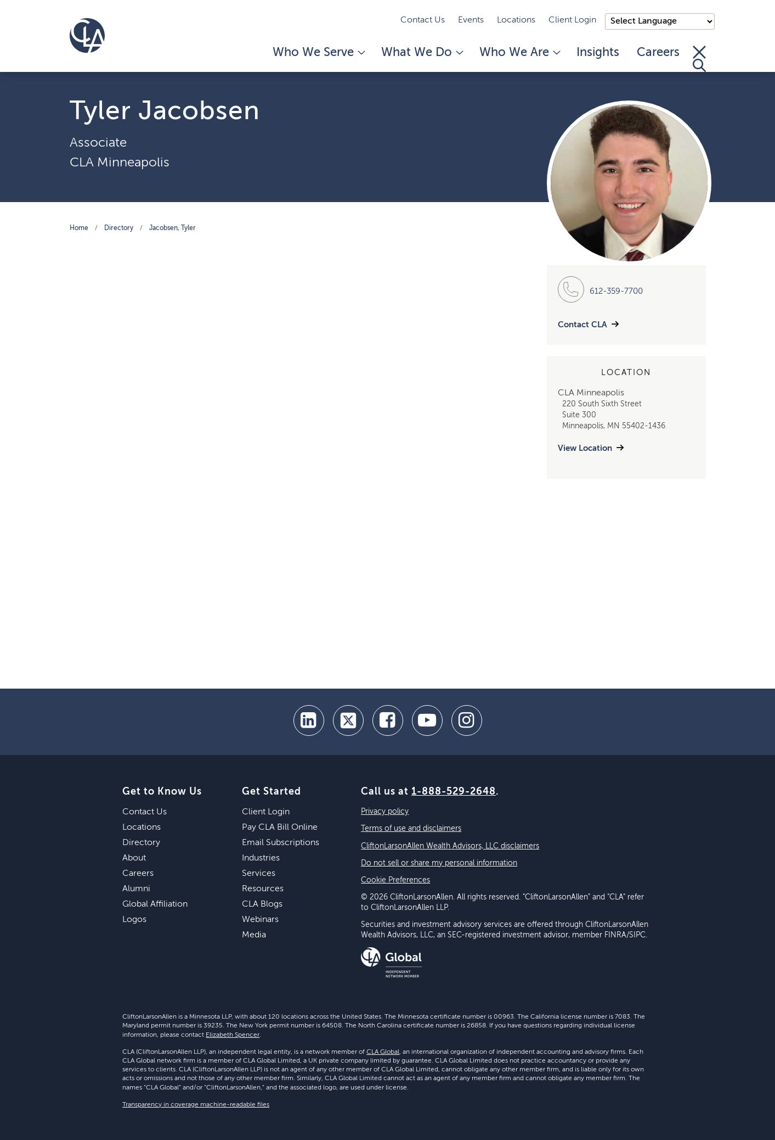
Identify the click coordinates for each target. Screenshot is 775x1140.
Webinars (260, 919)
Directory (118, 228)
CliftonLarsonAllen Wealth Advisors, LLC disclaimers (450, 846)
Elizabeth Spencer (232, 1035)
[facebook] (387, 720)
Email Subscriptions (280, 843)
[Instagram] (466, 720)
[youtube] (427, 720)
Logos (134, 919)
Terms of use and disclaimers (411, 828)
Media (254, 935)
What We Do (421, 53)
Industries (261, 858)
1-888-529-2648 (453, 792)
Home (79, 228)
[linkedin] (308, 720)
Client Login (572, 20)
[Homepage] (87, 36)
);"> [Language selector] (660, 21)
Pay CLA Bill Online (280, 827)
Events (471, 20)
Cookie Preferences (395, 880)
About (134, 858)
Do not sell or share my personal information (439, 863)
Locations (516, 20)
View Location (585, 448)
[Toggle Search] (699, 59)
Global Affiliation (155, 904)
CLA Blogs (262, 904)
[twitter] (348, 720)
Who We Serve (318, 53)
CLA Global (382, 1052)
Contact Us (422, 20)
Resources (263, 889)
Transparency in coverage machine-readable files (195, 1105)
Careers (658, 53)
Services (258, 873)
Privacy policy (385, 811)
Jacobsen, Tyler (172, 228)
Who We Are (519, 53)
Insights (597, 53)
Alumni (136, 889)
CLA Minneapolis (119, 162)
